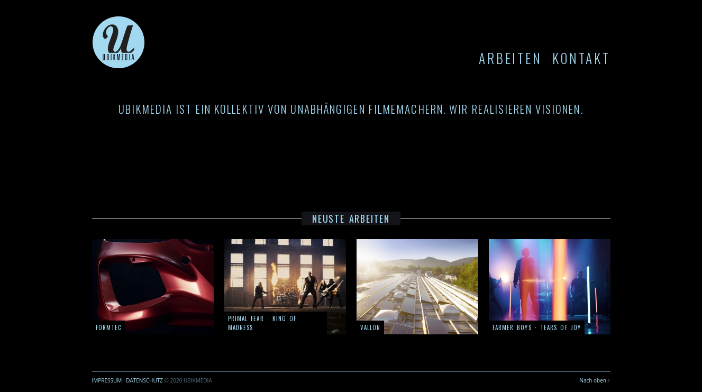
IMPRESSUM (107, 380)
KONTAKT (581, 58)
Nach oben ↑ (594, 380)
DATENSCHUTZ (144, 380)
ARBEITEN (510, 58)
